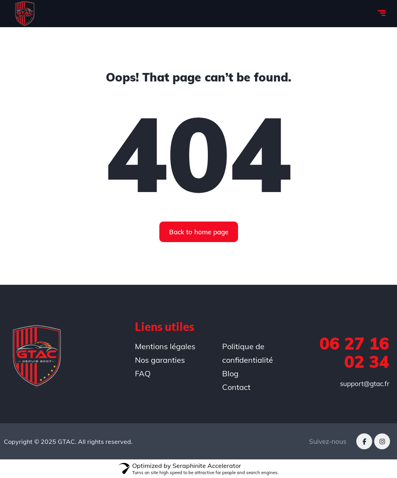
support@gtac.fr (364, 383)
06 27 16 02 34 (354, 352)
